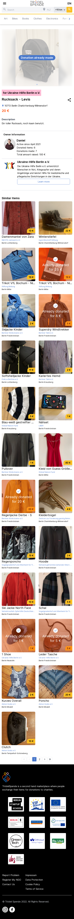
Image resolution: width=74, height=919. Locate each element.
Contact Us (8, 884)
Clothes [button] (38, 18)
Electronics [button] (52, 18)
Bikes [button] (15, 18)
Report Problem (10, 875)
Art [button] (5, 18)
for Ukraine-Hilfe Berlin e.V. (21, 93)
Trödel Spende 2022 (16, 901)
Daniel (21, 140)
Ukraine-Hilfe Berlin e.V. (33, 162)
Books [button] (25, 18)
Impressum (31, 875)
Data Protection (34, 879)
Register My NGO (11, 879)
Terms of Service (34, 888)
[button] (34, 759)
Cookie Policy (32, 884)
